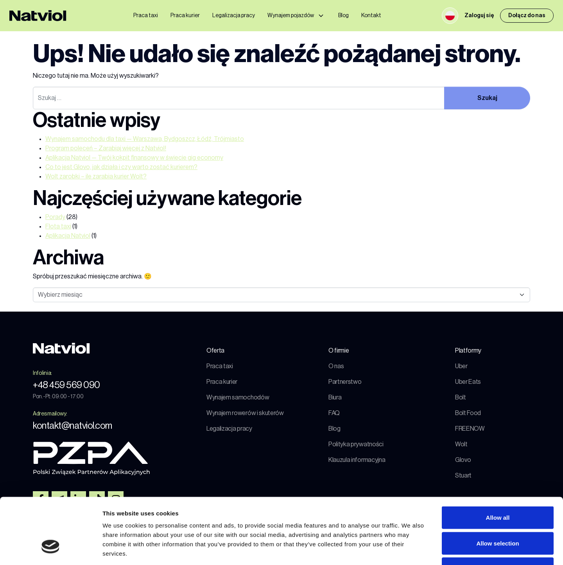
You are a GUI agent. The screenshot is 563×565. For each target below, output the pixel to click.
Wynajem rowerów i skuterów (245, 413)
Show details (410, 549)
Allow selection (497, 488)
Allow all (498, 462)
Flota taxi (58, 226)
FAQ (334, 413)
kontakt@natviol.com (72, 425)
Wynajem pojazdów (290, 15)
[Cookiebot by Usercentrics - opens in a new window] (50, 550)
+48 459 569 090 (66, 385)
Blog (343, 15)
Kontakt (371, 15)
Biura (334, 397)
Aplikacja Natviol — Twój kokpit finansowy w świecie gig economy (134, 158)
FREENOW (470, 429)
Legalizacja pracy (233, 15)
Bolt (460, 397)
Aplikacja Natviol (67, 236)
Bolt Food (468, 413)
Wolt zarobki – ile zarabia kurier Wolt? (96, 176)
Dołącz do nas (526, 15)
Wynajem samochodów (237, 397)
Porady (55, 217)
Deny (498, 513)
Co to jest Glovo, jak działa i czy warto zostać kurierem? (121, 167)
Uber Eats (468, 382)
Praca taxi (145, 15)
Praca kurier (185, 15)
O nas (336, 366)
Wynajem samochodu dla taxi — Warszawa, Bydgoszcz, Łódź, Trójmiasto (144, 139)
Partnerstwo (344, 382)
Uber (461, 366)
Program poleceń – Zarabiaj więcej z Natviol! (105, 148)
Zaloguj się (479, 15)
